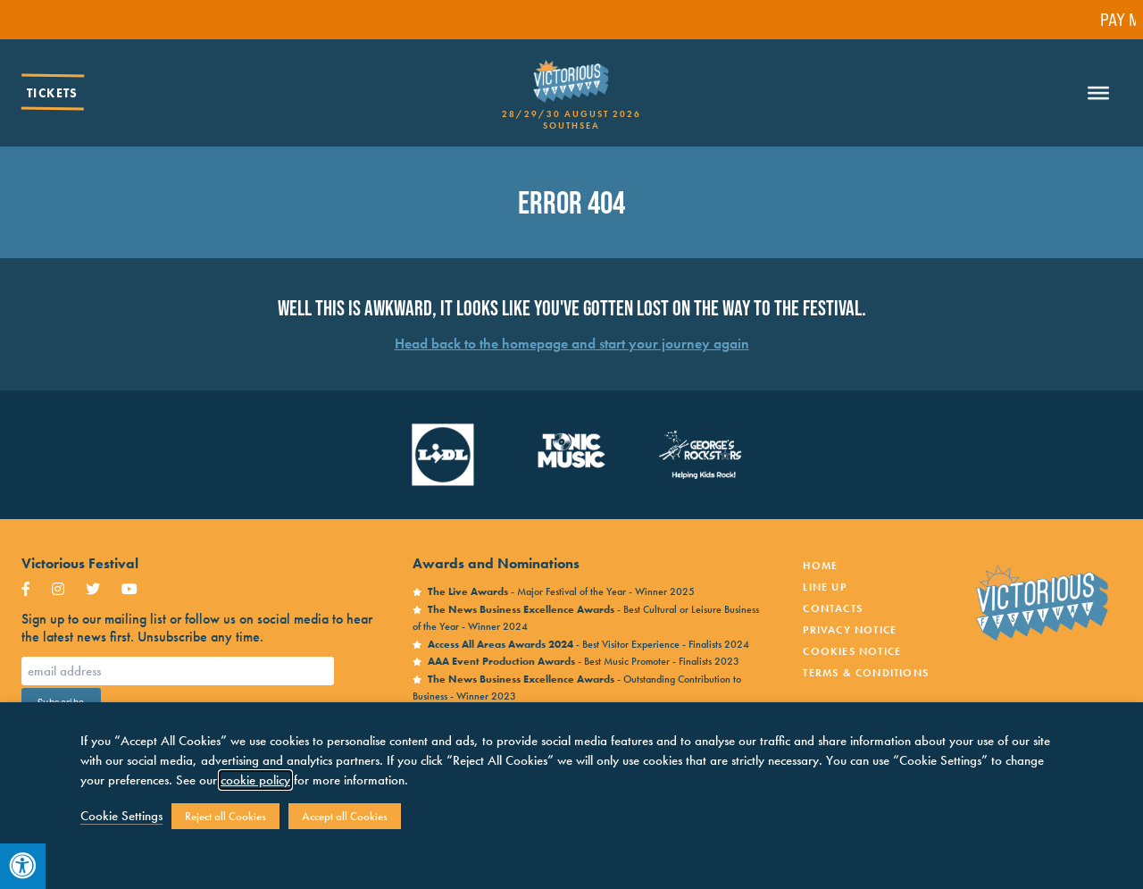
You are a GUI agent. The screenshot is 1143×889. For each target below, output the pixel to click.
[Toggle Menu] (1098, 93)
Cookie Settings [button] (121, 816)
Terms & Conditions (866, 673)
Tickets (53, 93)
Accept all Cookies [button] (345, 816)
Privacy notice (850, 630)
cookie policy (255, 780)
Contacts (833, 608)
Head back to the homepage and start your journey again (572, 343)
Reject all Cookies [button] (225, 816)
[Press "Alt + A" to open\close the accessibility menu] (23, 866)
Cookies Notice (852, 651)
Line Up (824, 587)
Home (820, 565)
